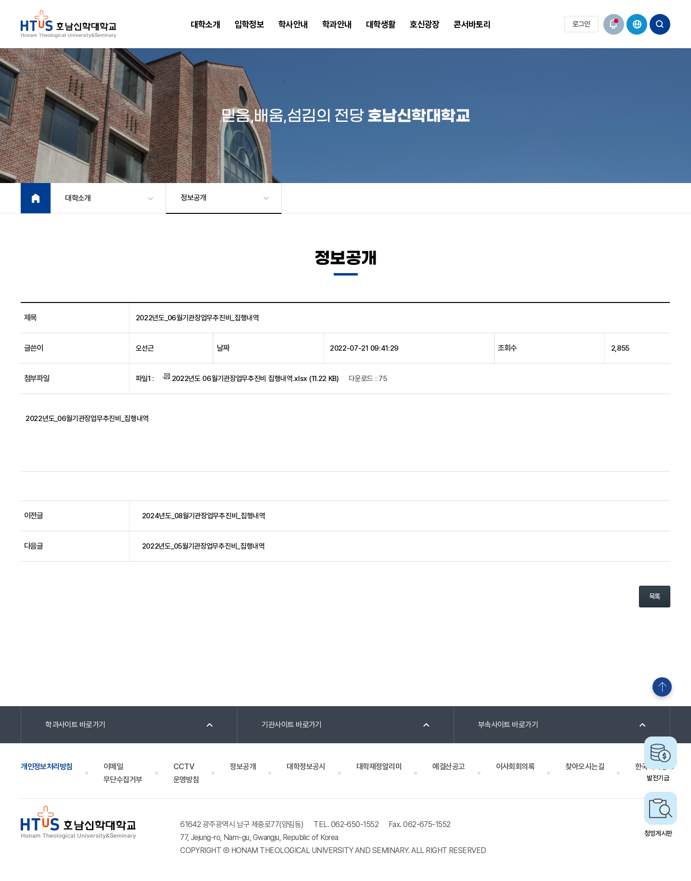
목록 (654, 596)
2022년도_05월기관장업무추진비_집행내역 (203, 546)
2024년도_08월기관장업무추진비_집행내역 (203, 516)
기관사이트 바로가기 (291, 724)
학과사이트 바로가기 (75, 724)
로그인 (581, 24)
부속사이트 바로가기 (508, 724)
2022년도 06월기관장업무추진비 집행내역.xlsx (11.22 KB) (250, 378)
